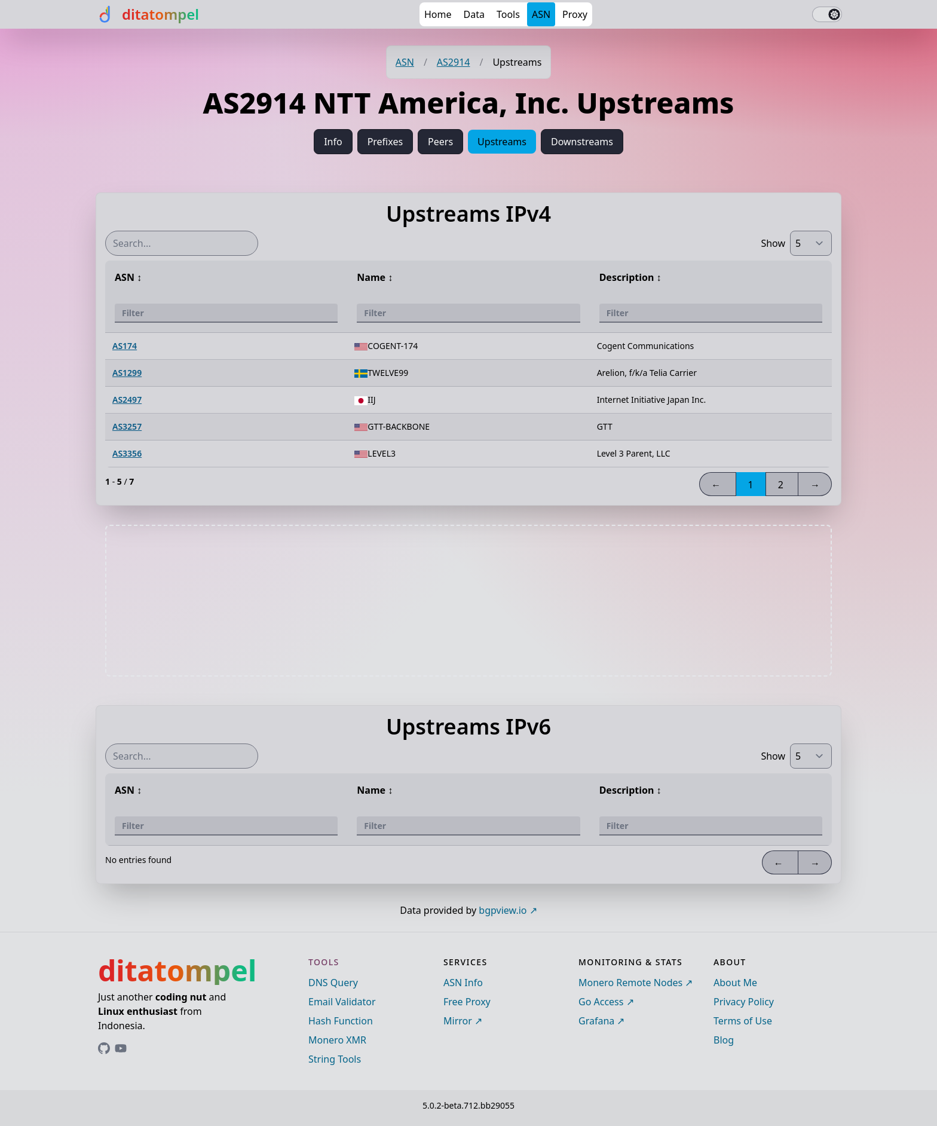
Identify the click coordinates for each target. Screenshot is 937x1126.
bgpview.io (502, 910)
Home (438, 14)
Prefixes (385, 141)
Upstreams (501, 141)
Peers (440, 141)
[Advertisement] (468, 600)
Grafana (596, 1020)
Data (474, 14)
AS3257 (127, 426)
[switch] (827, 14)
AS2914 (453, 62)
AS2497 (127, 399)
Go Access (600, 1001)
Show (773, 243)
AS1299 (127, 372)
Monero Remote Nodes (630, 982)
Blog (724, 1040)
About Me (735, 982)
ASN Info (463, 982)
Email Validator (342, 1001)
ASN (541, 14)
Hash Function (340, 1020)
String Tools (334, 1059)
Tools (508, 14)
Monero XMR (337, 1040)
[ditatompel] (147, 14)
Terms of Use (743, 1020)
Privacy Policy (744, 1001)
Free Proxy (467, 1001)
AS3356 (127, 453)
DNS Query (333, 982)
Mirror (457, 1020)
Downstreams (582, 141)
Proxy (574, 14)
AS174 (124, 345)
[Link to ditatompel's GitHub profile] (104, 1048)
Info (333, 141)
